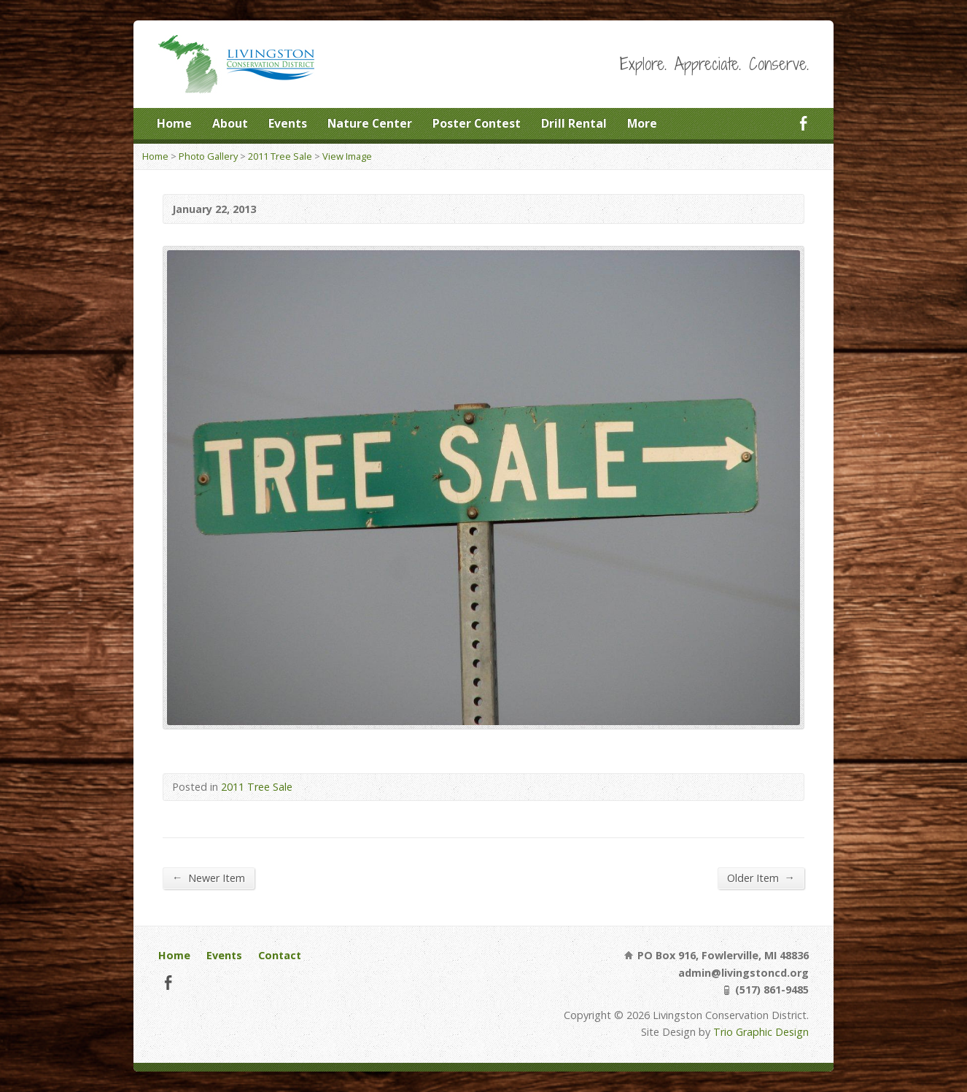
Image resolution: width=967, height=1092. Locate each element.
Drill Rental (574, 123)
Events (287, 123)
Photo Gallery (208, 156)
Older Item (761, 877)
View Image (347, 156)
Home (174, 123)
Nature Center (369, 123)
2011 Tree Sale (280, 156)
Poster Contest (476, 123)
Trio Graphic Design (761, 1032)
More (642, 123)
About (230, 123)
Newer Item (208, 877)
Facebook (803, 123)
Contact (279, 955)
